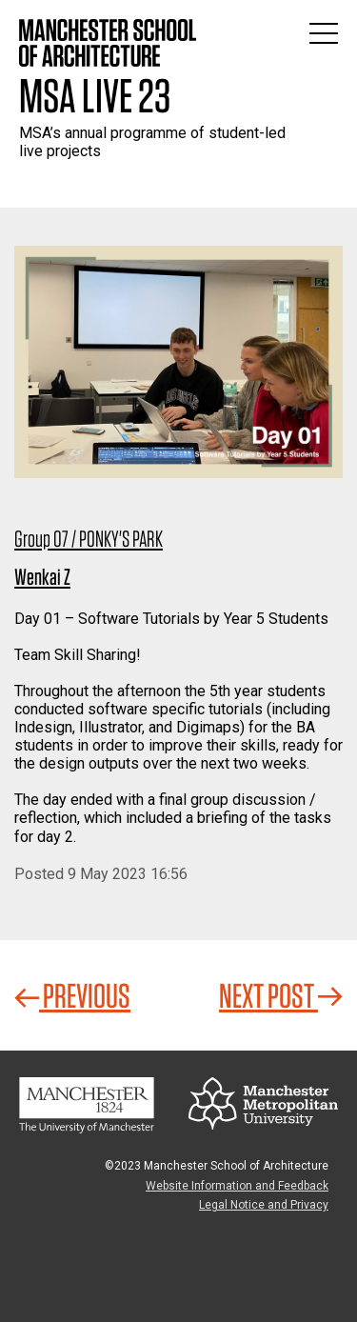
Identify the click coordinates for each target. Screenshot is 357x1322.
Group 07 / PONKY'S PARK (88, 538)
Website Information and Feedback (237, 1185)
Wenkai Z (42, 577)
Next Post (281, 995)
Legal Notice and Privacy (263, 1205)
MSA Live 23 (94, 95)
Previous (72, 995)
